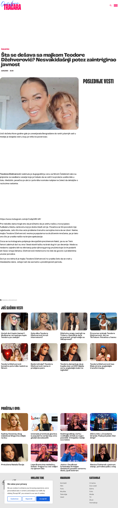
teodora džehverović (9, 300)
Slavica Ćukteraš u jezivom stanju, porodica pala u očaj (103, 466)
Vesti (62, 497)
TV (90, 497)
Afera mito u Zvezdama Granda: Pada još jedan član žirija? (103, 436)
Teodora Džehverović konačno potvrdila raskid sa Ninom (14, 366)
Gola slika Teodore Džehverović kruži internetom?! (39, 335)
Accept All (43, 499)
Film (61, 486)
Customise (14, 499)
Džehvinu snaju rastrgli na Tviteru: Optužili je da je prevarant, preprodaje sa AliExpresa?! (72, 336)
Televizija (63, 494)
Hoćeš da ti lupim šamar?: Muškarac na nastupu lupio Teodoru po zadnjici (14, 335)
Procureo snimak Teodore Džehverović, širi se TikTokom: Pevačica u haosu (103, 335)
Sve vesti (93, 486)
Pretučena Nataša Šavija (12, 465)
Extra (91, 489)
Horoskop (93, 503)
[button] (110, 5)
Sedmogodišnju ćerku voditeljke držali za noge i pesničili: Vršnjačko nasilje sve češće (72, 437)
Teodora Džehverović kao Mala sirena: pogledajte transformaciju (102, 366)
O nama (92, 483)
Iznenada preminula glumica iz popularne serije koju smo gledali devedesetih (44, 436)
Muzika (63, 491)
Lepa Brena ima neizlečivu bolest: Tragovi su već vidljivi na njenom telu (44, 467)
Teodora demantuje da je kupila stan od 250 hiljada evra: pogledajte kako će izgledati (72, 367)
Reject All (29, 499)
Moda (91, 494)
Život (91, 500)
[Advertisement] (59, 30)
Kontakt (63, 483)
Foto (62, 489)
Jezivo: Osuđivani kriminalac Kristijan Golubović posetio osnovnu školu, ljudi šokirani (73, 468)
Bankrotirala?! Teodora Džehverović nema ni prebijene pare (42, 366)
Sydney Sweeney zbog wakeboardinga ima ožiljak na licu (13, 436)
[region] (28, 492)
